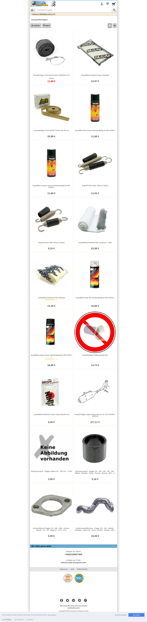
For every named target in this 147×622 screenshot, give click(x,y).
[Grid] (110, 25)
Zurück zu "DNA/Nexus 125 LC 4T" (43, 14)
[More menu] (101, 3)
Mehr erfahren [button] (52, 615)
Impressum (64, 569)
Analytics (30, 619)
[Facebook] (62, 600)
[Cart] (114, 3)
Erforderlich (20, 619)
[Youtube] (79, 600)
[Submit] (114, 10)
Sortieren (35, 25)
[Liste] (115, 25)
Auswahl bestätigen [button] (121, 615)
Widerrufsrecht (82, 569)
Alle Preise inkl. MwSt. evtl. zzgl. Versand (73, 605)
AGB (72, 569)
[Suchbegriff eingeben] (73, 10)
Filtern (46, 25)
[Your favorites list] (107, 3)
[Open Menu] (32, 10)
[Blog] (73, 600)
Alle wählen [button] (136, 615)
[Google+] (85, 600)
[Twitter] (68, 600)
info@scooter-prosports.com (73, 563)
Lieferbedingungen (73, 608)
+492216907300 (73, 554)
